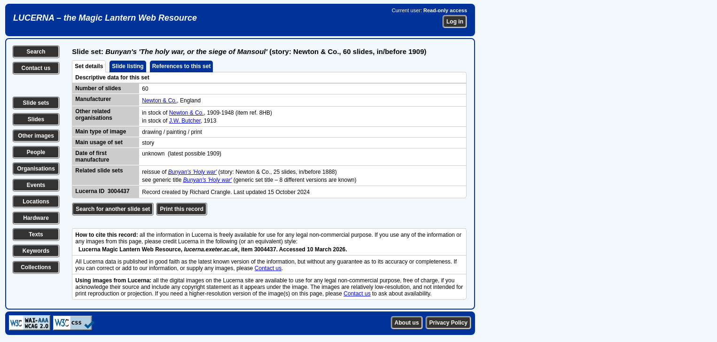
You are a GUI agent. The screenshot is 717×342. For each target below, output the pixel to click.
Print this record (181, 209)
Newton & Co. (159, 100)
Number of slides (98, 88)
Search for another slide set (113, 209)
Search (35, 51)
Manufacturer (93, 99)
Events (36, 185)
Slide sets (36, 103)
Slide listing (127, 66)
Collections (36, 267)
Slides (36, 119)
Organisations (36, 168)
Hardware (36, 218)
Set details (89, 66)
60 (145, 89)
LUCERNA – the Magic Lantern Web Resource (105, 18)
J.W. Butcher (185, 120)
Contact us (35, 68)
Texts (36, 234)
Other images (36, 135)
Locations (36, 201)
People (36, 152)
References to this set (181, 66)
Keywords (36, 251)
